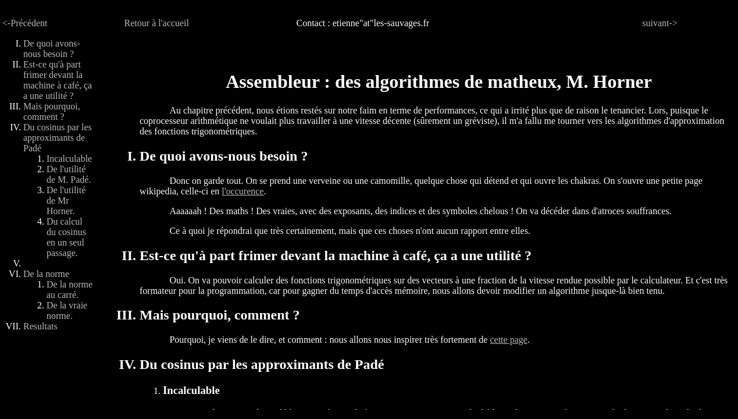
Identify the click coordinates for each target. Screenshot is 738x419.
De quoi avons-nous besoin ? (51, 48)
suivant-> (660, 23)
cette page (508, 340)
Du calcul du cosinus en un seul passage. (66, 237)
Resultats (40, 326)
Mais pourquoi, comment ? (51, 111)
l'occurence (242, 191)
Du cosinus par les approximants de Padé (57, 137)
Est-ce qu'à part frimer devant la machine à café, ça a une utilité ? (57, 80)
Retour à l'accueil (156, 23)
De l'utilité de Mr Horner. (66, 200)
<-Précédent (24, 23)
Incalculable (69, 159)
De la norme (46, 274)
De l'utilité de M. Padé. (69, 174)
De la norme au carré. (69, 289)
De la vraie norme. (67, 310)
